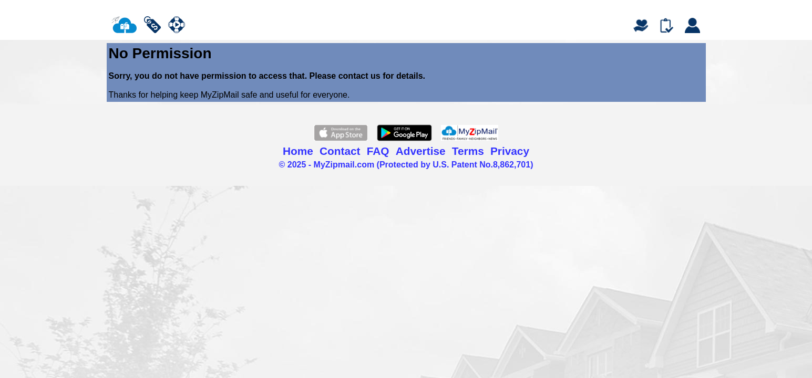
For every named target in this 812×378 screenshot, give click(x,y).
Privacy (509, 151)
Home (298, 151)
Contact (340, 151)
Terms (468, 151)
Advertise (421, 151)
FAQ (378, 151)
